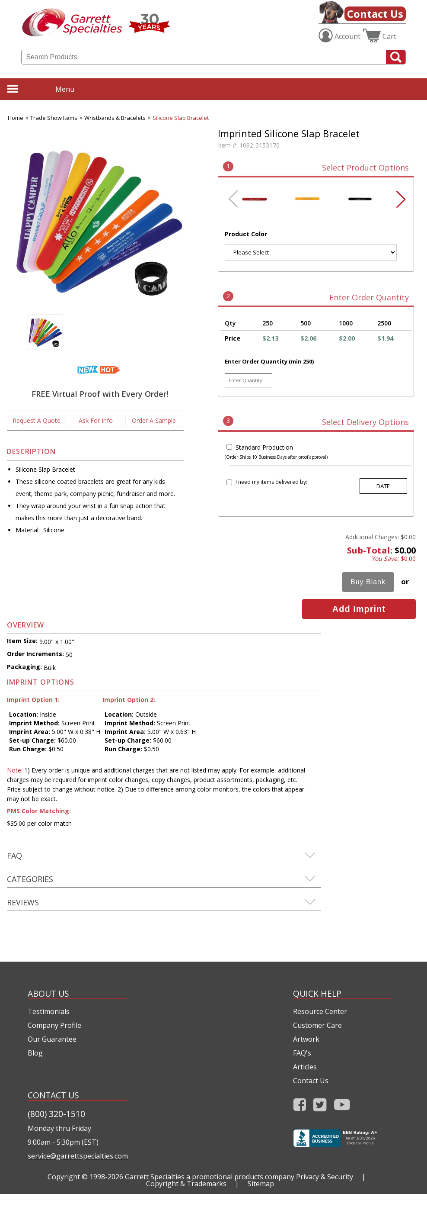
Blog (35, 1052)
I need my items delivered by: (271, 482)
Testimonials (49, 1011)
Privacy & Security (324, 1176)
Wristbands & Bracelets (115, 118)
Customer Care (317, 1025)
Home (15, 118)
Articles (305, 1066)
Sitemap (261, 1183)
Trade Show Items (53, 118)
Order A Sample (154, 420)
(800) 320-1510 (56, 1114)
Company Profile (54, 1025)
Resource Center (320, 1011)
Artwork (306, 1039)
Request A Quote (37, 420)
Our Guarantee (52, 1039)
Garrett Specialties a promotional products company (209, 1176)
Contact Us (375, 13)
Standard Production (264, 447)
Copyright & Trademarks (186, 1183)
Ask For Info (96, 420)
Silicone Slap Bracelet (181, 118)
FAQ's (302, 1052)
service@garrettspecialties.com (77, 1155)
